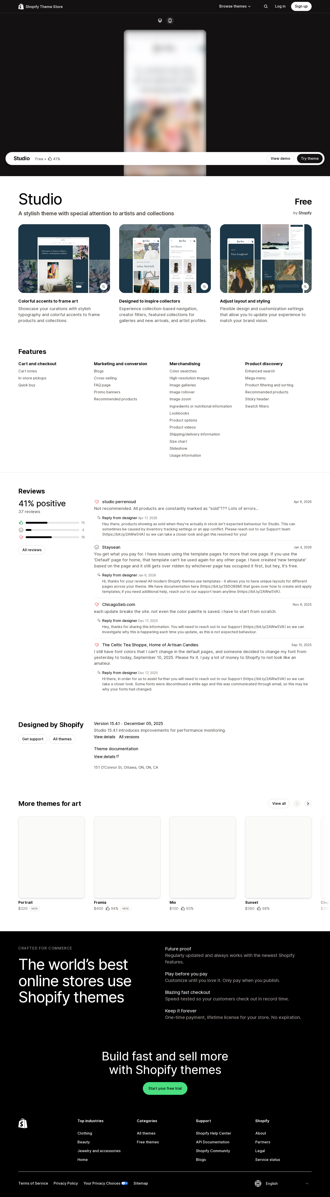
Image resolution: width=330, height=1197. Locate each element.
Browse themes (235, 6)
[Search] (266, 6)
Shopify (305, 409)
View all (279, 1013)
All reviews (31, 755)
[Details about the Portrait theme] (51, 1074)
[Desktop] (160, 20)
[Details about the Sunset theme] (278, 1074)
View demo (280, 355)
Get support (32, 948)
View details (104, 945)
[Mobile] (170, 20)
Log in (280, 6)
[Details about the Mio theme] (203, 1074)
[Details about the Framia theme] (127, 1074)
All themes (62, 948)
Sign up (301, 6)
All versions (129, 945)
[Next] (308, 1013)
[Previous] (297, 1013)
